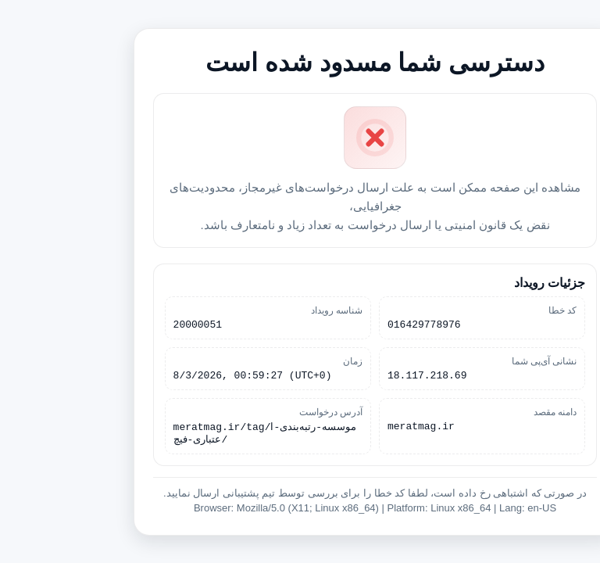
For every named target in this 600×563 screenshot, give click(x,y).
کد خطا (487, 306)
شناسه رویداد (262, 306)
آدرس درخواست (256, 412)
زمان (278, 359)
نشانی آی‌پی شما (469, 359)
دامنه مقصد (480, 412)
